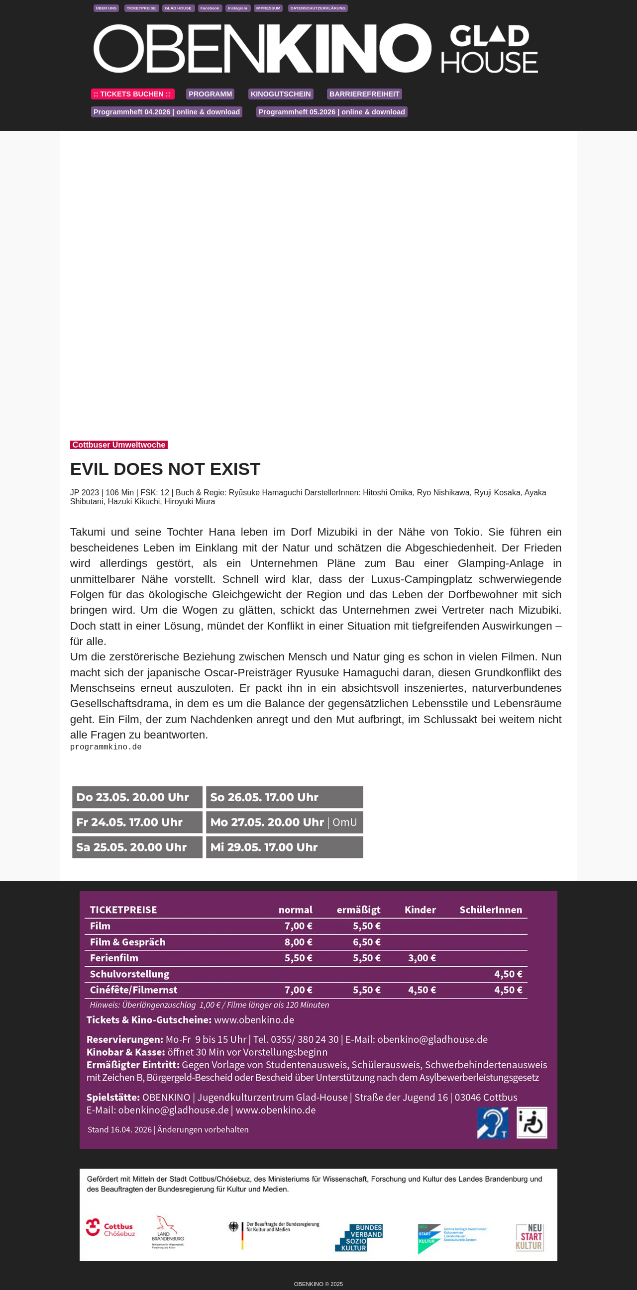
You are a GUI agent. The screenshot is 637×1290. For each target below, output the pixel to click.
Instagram (238, 8)
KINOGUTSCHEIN (281, 94)
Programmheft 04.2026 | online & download (167, 112)
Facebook (210, 8)
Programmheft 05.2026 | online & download (332, 112)
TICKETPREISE (142, 8)
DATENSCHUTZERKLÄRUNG (318, 8)
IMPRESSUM (268, 8)
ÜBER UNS (106, 8)
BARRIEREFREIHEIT (364, 94)
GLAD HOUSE (179, 8)
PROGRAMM (210, 94)
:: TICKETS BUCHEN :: (133, 94)
